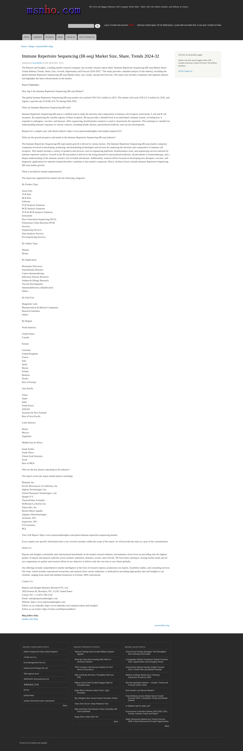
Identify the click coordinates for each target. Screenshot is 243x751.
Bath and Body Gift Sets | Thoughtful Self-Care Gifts (94, 676)
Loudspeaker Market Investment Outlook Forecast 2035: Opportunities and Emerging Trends (147, 660)
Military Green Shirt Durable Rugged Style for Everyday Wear (94, 684)
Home (26, 37)
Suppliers (37, 37)
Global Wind (29, 695)
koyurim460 (37, 63)
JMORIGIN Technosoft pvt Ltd (36, 679)
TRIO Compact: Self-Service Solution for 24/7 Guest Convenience (94, 668)
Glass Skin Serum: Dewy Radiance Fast (91, 704)
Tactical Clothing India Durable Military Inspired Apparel (94, 653)
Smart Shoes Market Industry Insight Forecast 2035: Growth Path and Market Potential (145, 668)
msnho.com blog (30, 619)
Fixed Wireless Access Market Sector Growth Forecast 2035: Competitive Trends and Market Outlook (147, 698)
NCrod (26, 690)
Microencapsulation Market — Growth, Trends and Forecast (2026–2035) (147, 684)
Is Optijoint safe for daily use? (138, 706)
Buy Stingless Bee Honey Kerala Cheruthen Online (96, 698)
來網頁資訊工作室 (31, 684)
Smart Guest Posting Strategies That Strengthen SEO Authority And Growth (146, 653)
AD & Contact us (185, 71)
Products (50, 37)
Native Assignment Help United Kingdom (41, 652)
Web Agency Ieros (31, 674)
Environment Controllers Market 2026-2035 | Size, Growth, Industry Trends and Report (147, 712)
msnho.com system (38, 743)
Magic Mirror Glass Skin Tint (86, 717)
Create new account (119, 25)
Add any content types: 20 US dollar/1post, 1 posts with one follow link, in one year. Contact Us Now (179, 25)
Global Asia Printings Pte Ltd (36, 668)
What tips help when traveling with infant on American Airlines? (93, 660)
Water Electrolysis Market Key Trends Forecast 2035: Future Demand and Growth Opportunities (147, 720)
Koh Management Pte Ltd (34, 663)
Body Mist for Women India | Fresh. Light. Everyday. (92, 691)
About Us (71, 37)
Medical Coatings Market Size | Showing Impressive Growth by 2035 (143, 676)
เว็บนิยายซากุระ (30, 657)
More (65, 706)
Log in (106, 25)
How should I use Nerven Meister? (140, 690)
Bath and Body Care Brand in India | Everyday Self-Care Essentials (96, 710)
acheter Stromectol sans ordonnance (39, 701)
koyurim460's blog (44, 46)
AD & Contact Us (87, 37)
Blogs (60, 37)
